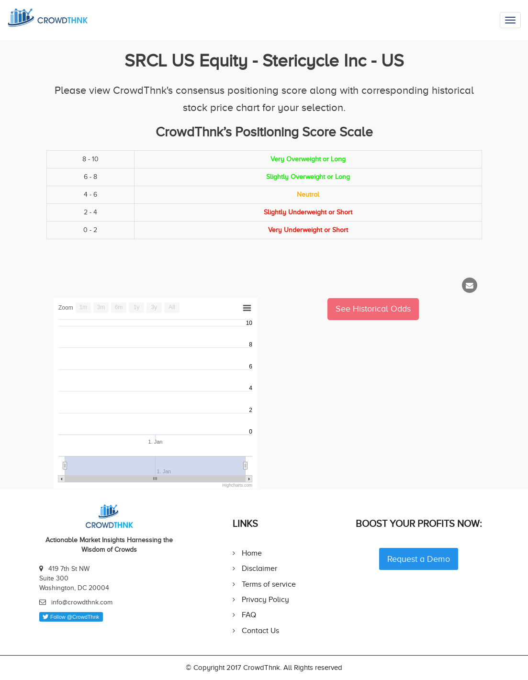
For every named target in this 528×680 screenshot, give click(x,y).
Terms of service (269, 584)
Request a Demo (418, 559)
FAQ (249, 615)
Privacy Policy (265, 599)
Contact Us (260, 630)
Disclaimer (259, 568)
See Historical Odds (373, 308)
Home (252, 553)
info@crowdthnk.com (81, 602)
